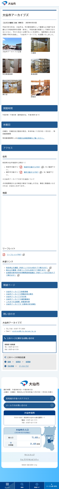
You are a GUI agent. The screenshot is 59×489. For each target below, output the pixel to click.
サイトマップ (29, 455)
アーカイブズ (24, 366)
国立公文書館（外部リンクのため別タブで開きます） (26, 270)
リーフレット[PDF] (14, 254)
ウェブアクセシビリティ (29, 459)
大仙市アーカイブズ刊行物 (16, 296)
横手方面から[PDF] (31, 172)
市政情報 (11, 366)
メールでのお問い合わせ (16, 405)
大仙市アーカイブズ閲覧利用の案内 (19, 294)
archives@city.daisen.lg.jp (24, 331)
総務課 (28, 362)
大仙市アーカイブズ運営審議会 (18, 299)
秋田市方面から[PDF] (32, 167)
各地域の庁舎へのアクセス (17, 398)
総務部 (18, 362)
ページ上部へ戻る (51, 486)
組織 (9, 362)
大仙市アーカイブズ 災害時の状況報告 (21, 304)
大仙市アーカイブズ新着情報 (17, 291)
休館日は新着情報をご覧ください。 (31, 138)
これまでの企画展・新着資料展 (18, 301)
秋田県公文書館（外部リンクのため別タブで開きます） (27, 267)
